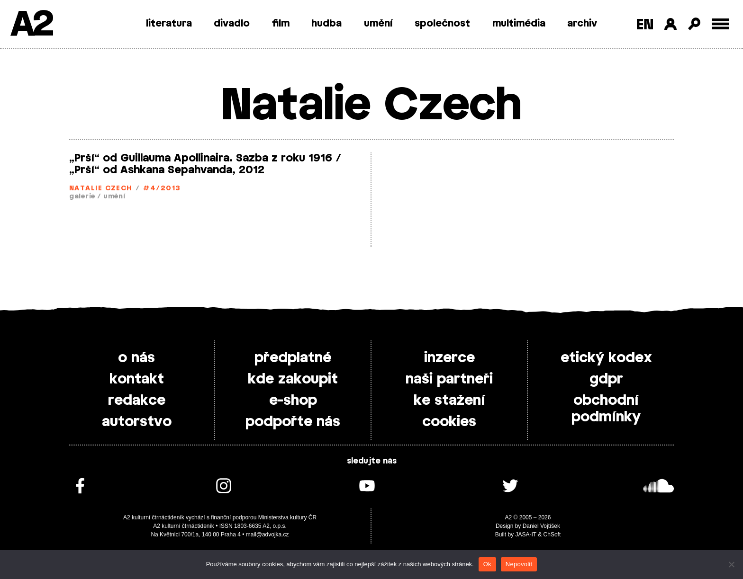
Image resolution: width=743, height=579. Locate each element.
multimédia (518, 24)
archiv (582, 24)
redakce (136, 401)
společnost (442, 24)
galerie (82, 197)
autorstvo (137, 422)
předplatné (292, 358)
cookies (449, 422)
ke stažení (449, 401)
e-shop (293, 401)
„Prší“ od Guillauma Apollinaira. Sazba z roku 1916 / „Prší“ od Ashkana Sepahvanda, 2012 (205, 164)
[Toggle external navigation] (720, 24)
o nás (136, 358)
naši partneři (449, 379)
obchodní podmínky (606, 409)
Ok (487, 564)
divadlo (232, 24)
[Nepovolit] (731, 564)
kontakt (136, 379)
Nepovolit (519, 564)
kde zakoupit (293, 379)
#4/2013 (162, 189)
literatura (169, 24)
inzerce (449, 358)
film (281, 24)
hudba (326, 24)
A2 (31, 24)
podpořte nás (292, 422)
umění (378, 24)
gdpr (606, 379)
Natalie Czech (100, 189)
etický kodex (606, 358)
